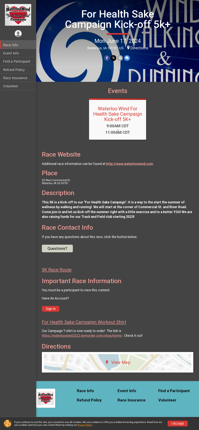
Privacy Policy (85, 425)
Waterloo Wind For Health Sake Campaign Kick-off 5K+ (117, 114)
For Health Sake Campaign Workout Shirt (84, 322)
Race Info (10, 45)
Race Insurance (15, 78)
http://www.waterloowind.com (129, 164)
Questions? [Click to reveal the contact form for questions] (57, 248)
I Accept (177, 423)
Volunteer (10, 86)
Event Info (11, 53)
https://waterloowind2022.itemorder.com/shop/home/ (82, 336)
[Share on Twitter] (113, 58)
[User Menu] (18, 33)
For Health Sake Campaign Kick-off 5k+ (117, 19)
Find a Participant (16, 61)
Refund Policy (14, 70)
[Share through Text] (127, 58)
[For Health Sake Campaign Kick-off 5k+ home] (18, 14)
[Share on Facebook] (107, 58)
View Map (117, 362)
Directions (139, 48)
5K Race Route (57, 269)
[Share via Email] (120, 58)
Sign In (51, 309)
